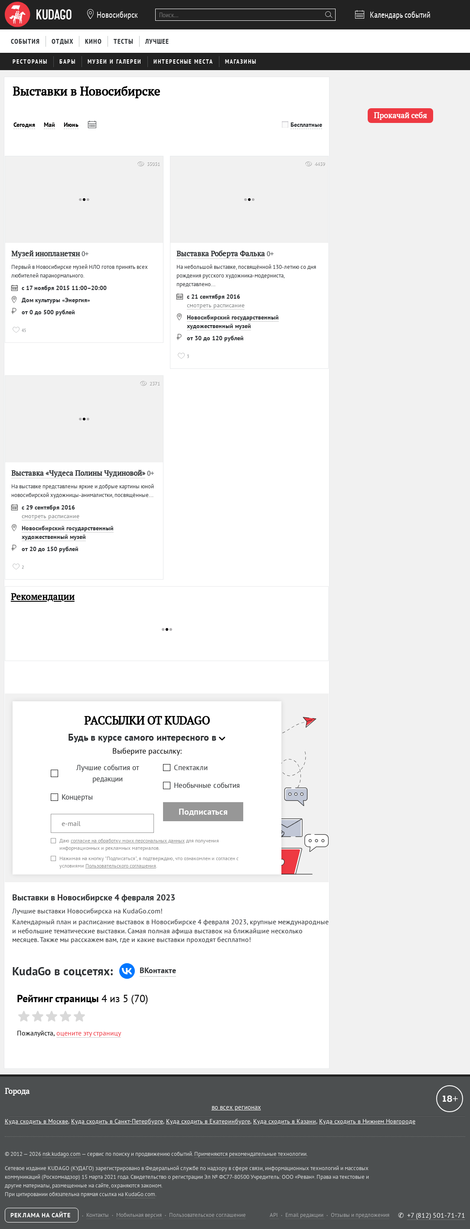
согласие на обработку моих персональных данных (128, 840)
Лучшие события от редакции (107, 773)
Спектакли (191, 767)
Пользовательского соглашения (120, 865)
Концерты (77, 797)
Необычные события (207, 785)
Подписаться (203, 811)
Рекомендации (43, 597)
